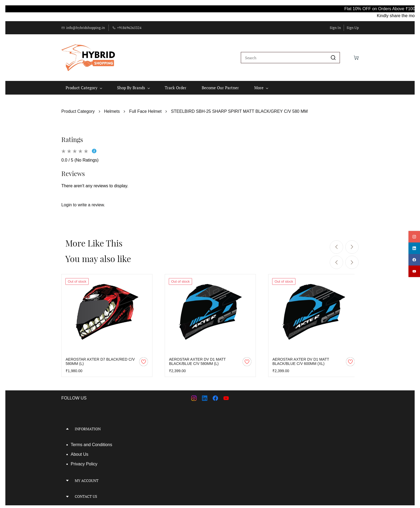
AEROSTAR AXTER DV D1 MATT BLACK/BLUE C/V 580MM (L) (197, 358)
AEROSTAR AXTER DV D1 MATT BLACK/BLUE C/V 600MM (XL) (300, 358)
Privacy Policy (84, 461)
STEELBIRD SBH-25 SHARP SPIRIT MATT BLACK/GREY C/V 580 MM (239, 108)
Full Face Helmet (145, 108)
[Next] (352, 244)
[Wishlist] (347, 56)
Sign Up (353, 27)
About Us (79, 451)
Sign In (335, 27)
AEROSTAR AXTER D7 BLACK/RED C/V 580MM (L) (100, 358)
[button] (133, 426)
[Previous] (336, 244)
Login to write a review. (83, 202)
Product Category (78, 108)
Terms (77, 442)
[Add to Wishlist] (143, 359)
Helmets (112, 108)
